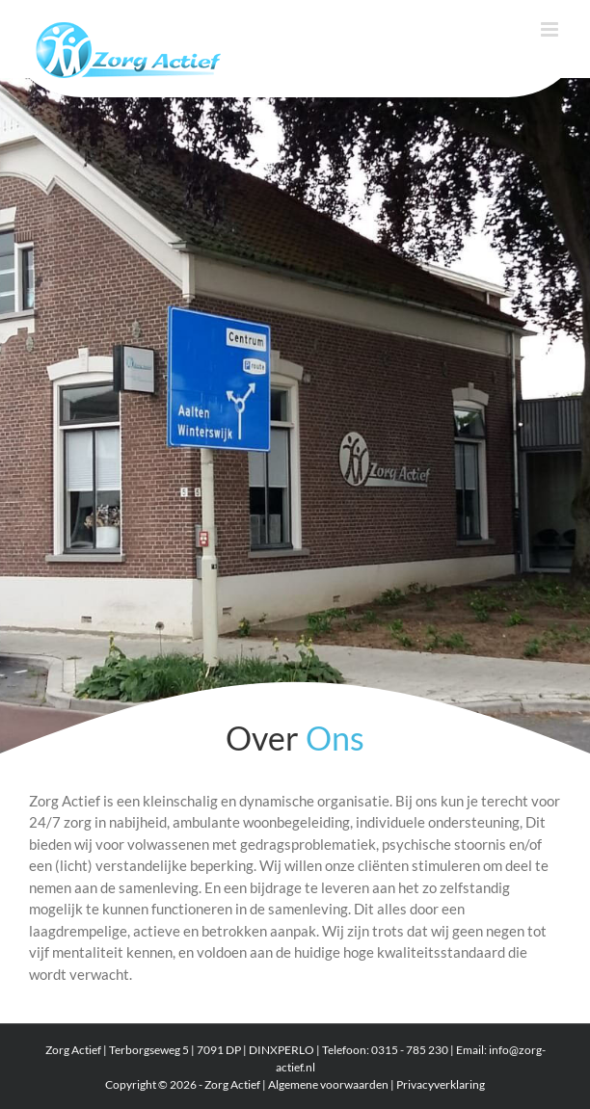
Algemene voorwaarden (328, 1084)
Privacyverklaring (440, 1084)
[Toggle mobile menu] (551, 29)
